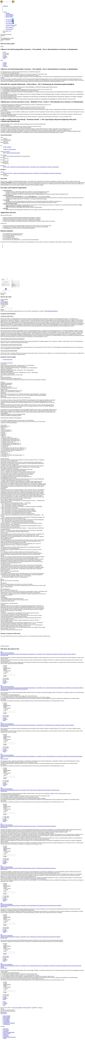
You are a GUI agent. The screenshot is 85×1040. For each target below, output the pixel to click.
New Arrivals (6, 1029)
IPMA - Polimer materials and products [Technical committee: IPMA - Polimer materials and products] (11, 152)
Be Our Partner (4, 1012)
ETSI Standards (6, 1024)
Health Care (5, 1034)
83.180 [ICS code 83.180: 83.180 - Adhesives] (4, 55)
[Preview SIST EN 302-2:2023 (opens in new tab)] (2, 301)
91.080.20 (55, 311)
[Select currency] (6, 34)
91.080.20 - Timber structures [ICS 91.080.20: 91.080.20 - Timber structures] (9, 149)
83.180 (47, 311)
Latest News (5, 1028)
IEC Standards (6, 1020)
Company (5, 1003)
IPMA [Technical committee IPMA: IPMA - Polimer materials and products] (4, 58)
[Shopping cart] (42, 36)
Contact (5, 1004)
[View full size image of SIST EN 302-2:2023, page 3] (5, 291)
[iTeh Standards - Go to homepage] (6, 2)
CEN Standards (6, 1021)
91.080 (51, 311)
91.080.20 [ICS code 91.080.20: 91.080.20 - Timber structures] (5, 56)
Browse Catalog (6, 1017)
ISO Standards (6, 1019)
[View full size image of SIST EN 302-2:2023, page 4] (15, 291)
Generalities (5, 1031)
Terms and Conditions (17, 1007)
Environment (6, 1035)
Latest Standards (6, 1015)
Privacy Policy (27, 1007)
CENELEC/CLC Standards (9, 1023)
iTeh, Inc (40, 1007)
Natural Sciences (6, 1033)
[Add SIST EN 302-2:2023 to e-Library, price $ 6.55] (2, 310)
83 (45, 311)
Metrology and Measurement (9, 1037)
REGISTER (7, 39)
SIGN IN (2, 39)
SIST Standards (6, 1018)
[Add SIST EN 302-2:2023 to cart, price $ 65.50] (6, 302)
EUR (2, 35)
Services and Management (8, 1032)
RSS (4, 1005)
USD (4, 35)
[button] (2, 60)
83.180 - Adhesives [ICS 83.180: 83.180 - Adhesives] (7, 147)
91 (49, 311)
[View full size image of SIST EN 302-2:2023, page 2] (5, 277)
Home (4, 1001)
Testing (4, 1038)
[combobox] (6, 308)
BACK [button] (4, 52)
